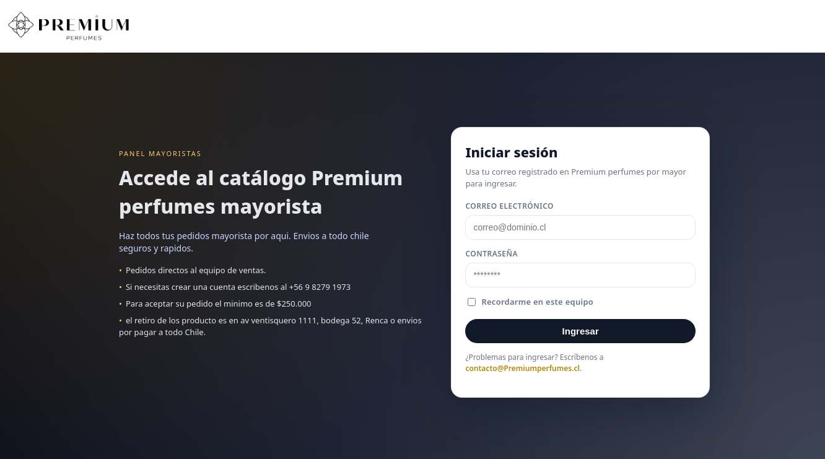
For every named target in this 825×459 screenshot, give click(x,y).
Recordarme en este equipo (530, 301)
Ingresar (580, 331)
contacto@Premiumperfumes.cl (522, 368)
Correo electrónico (509, 206)
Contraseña (491, 253)
